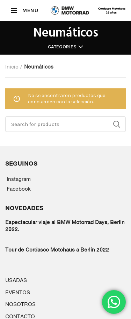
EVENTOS (17, 292)
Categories (62, 47)
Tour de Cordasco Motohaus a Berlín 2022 (57, 250)
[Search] (65, 124)
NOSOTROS (20, 304)
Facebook (19, 189)
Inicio (12, 67)
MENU (30, 10)
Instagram (19, 179)
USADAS (16, 280)
